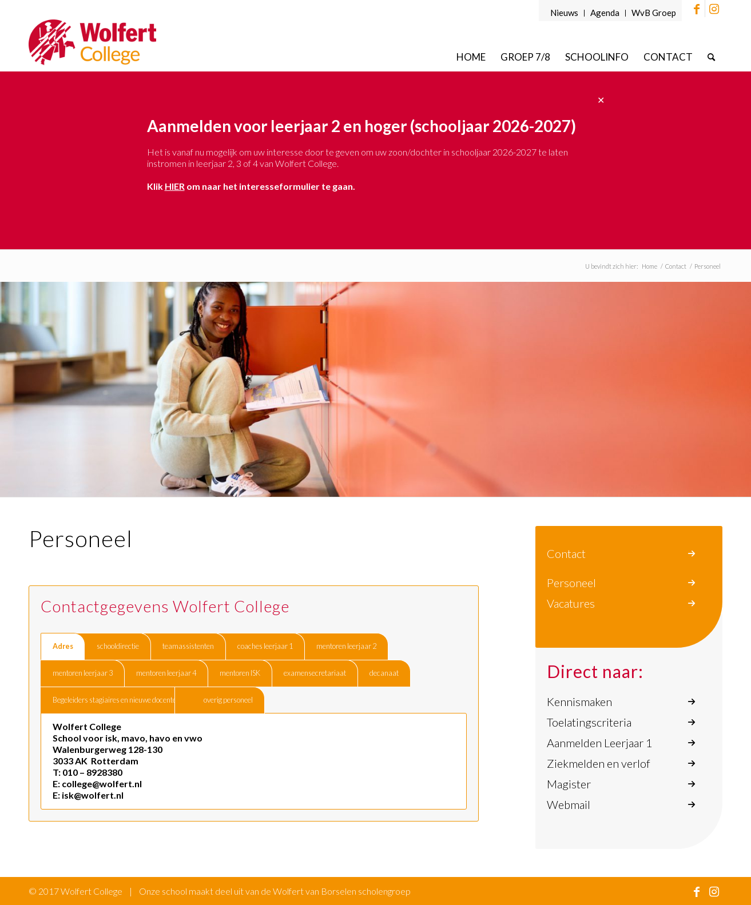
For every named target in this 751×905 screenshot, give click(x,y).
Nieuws (564, 12)
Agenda (604, 12)
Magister (569, 784)
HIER (175, 186)
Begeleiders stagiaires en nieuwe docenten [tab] (116, 699)
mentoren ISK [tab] (240, 672)
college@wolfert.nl (102, 783)
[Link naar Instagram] (713, 8)
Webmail (568, 804)
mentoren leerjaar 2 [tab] (346, 646)
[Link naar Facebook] (696, 8)
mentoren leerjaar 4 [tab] (166, 672)
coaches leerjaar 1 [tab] (265, 646)
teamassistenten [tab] (188, 646)
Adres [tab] (63, 646)
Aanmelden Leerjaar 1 (600, 742)
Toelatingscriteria (589, 722)
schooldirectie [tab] (118, 646)
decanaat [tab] (384, 672)
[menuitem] (565, 13)
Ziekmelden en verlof (598, 763)
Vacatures (571, 603)
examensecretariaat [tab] (315, 672)
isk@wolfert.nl (93, 795)
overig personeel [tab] (228, 699)
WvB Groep (653, 12)
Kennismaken (579, 701)
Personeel (571, 582)
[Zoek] (711, 57)
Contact (566, 553)
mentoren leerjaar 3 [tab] (83, 672)
